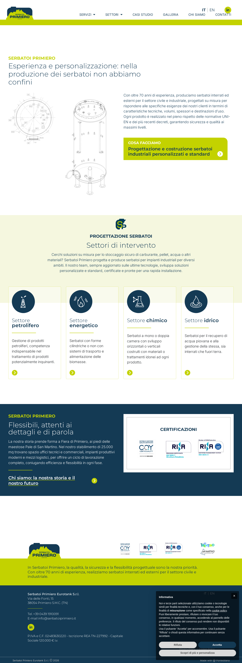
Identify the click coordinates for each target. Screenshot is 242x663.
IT (204, 10)
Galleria (170, 20)
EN (212, 10)
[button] (234, 596)
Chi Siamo (196, 20)
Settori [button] (112, 20)
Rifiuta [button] (178, 644)
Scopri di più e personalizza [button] (197, 652)
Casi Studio (143, 20)
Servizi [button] (85, 20)
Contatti (223, 20)
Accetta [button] (217, 644)
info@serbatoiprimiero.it (57, 617)
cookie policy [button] (219, 610)
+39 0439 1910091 (46, 613)
